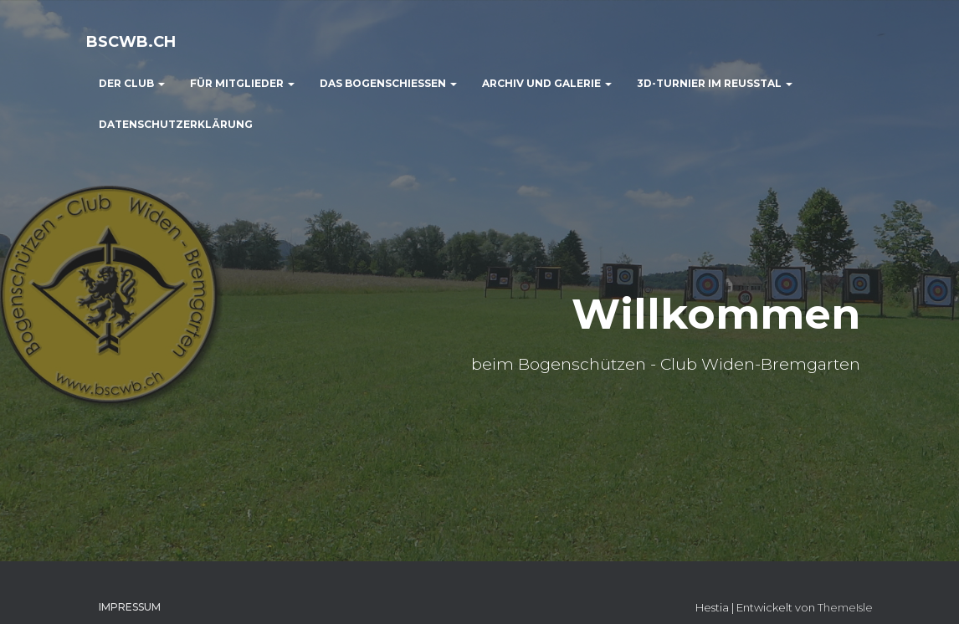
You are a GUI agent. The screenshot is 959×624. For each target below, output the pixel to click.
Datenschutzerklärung (176, 124)
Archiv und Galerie (547, 83)
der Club (132, 83)
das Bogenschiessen (388, 83)
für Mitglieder (242, 83)
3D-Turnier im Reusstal (714, 83)
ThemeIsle (845, 607)
